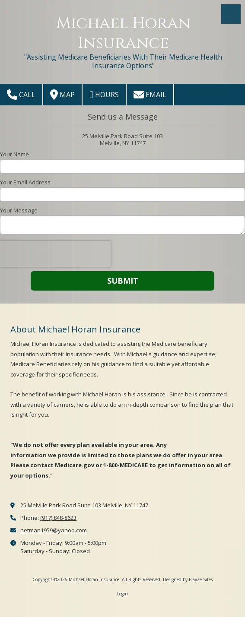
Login (122, 594)
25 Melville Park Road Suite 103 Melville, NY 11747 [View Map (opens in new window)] (84, 505)
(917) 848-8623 (58, 518)
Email (150, 94)
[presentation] (55, 254)
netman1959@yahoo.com (53, 530)
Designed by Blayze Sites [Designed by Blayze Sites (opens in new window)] (188, 579)
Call (21, 94)
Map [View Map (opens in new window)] (62, 94)
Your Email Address (25, 182)
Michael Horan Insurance (123, 33)
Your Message (19, 210)
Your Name (14, 154)
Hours (104, 94)
